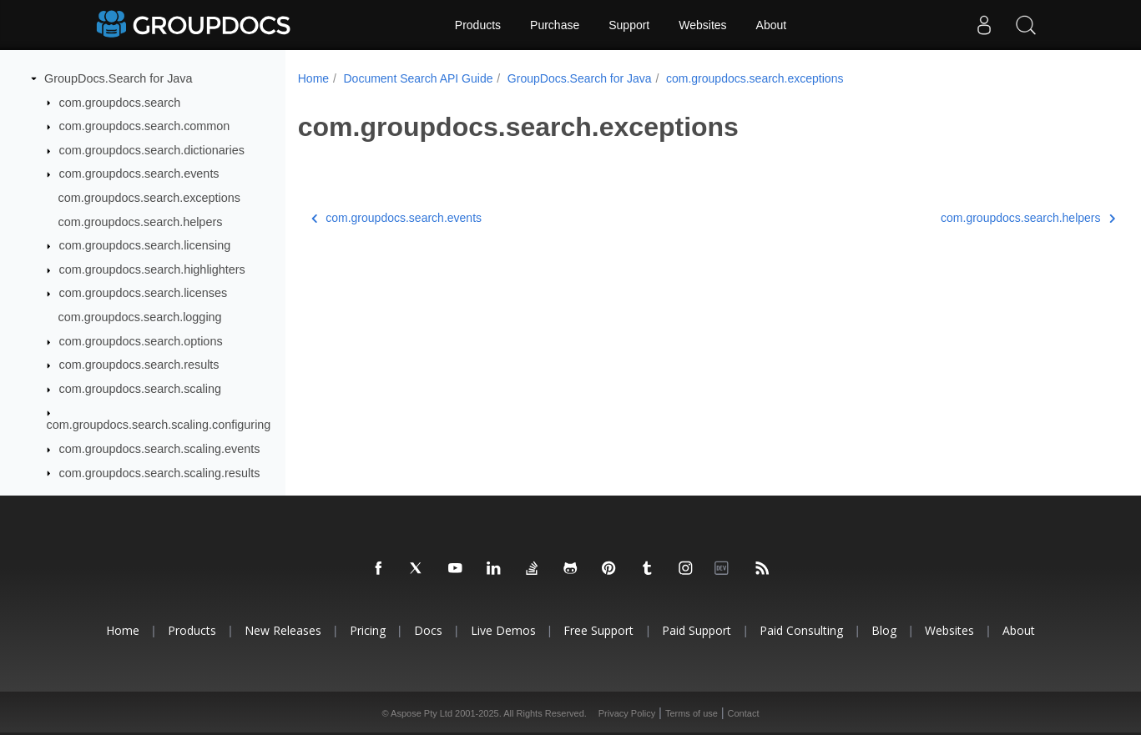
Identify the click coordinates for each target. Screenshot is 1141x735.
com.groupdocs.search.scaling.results (159, 473)
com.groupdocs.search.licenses (143, 293)
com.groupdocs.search (120, 102)
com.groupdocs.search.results (139, 364)
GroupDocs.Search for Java (118, 78)
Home (313, 78)
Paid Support (696, 630)
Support (628, 25)
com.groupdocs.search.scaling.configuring (159, 424)
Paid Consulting (801, 630)
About (771, 25)
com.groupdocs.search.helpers (140, 222)
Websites (702, 25)
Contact (744, 713)
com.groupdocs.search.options (141, 341)
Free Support (598, 630)
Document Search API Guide (417, 78)
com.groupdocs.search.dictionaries (152, 150)
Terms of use (691, 713)
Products (478, 25)
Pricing (368, 630)
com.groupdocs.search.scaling (140, 388)
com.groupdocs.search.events (139, 173)
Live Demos (503, 630)
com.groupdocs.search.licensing (145, 245)
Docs (428, 630)
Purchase (554, 25)
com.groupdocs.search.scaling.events (159, 449)
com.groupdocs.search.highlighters (152, 269)
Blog (883, 630)
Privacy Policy (626, 713)
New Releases (283, 630)
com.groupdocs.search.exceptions (149, 197)
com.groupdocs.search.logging (140, 317)
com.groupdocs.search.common (144, 126)
